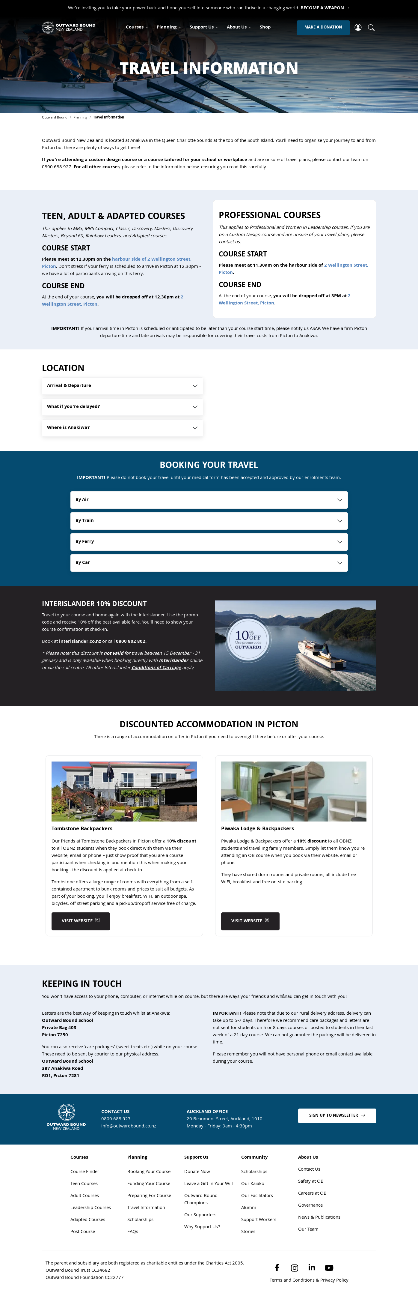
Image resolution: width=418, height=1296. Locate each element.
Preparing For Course (149, 1197)
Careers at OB (312, 1194)
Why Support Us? (202, 1228)
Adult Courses (84, 1197)
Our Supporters (200, 1216)
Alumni (248, 1209)
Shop (265, 27)
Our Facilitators (257, 1197)
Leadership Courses (90, 1209)
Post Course (82, 1233)
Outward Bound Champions (201, 1200)
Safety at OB (311, 1182)
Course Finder (84, 1173)
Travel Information (146, 1209)
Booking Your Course (148, 1173)
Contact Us (309, 1170)
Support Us (202, 27)
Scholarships (140, 1221)
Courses (135, 27)
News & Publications (319, 1218)
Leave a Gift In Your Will (208, 1185)
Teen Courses (84, 1185)
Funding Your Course (148, 1185)
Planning (166, 27)
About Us (237, 27)
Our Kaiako (252, 1185)
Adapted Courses (87, 1221)
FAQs (132, 1233)
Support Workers (258, 1221)
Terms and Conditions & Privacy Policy (309, 1281)
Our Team (308, 1230)
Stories (248, 1233)
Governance (310, 1206)
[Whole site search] (371, 27)
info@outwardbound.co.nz (128, 1127)
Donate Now (197, 1173)
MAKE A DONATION (323, 27)
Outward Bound (54, 118)
